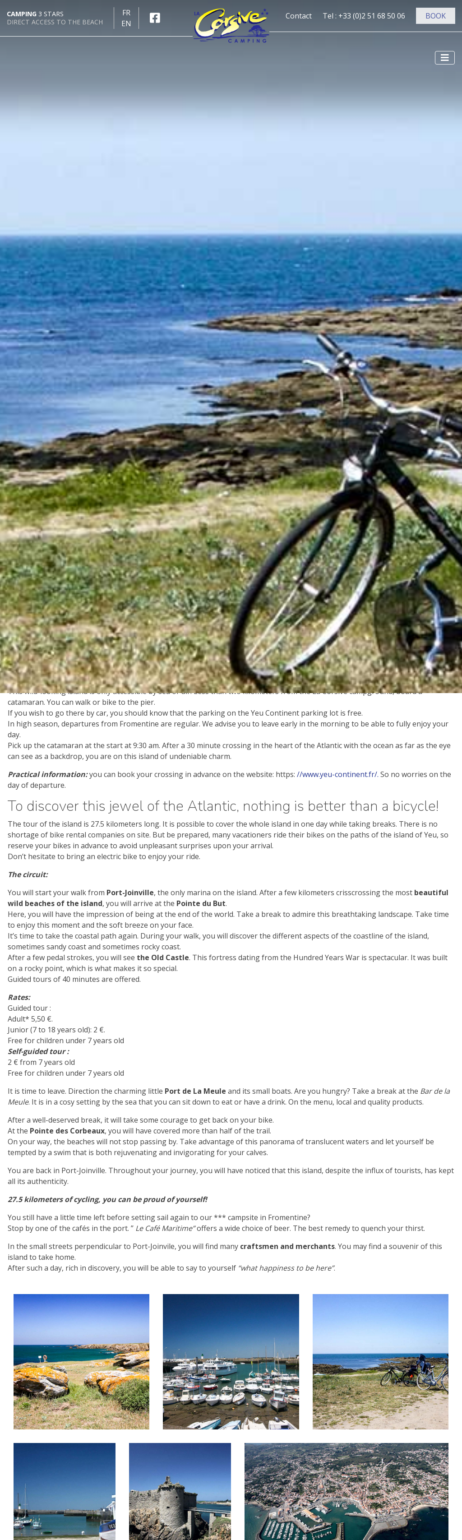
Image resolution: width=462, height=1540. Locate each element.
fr (126, 13)
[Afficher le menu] (445, 58)
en (126, 23)
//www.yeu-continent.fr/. (338, 774)
